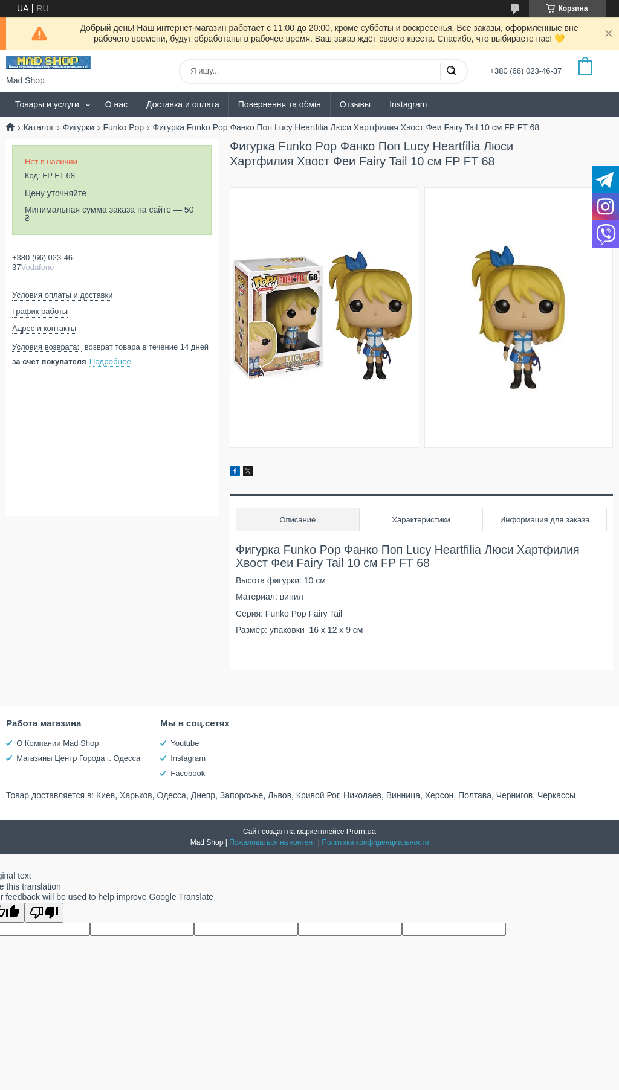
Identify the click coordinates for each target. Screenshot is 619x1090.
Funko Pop (123, 127)
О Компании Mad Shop (57, 743)
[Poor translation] (44, 913)
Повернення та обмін (279, 104)
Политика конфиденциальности (375, 842)
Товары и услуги (47, 104)
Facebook (187, 773)
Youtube (184, 743)
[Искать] (451, 71)
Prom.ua (361, 831)
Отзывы (355, 104)
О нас (116, 104)
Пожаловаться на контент (272, 842)
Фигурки (78, 127)
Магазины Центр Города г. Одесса (78, 758)
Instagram (408, 104)
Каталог (38, 127)
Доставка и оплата (182, 104)
